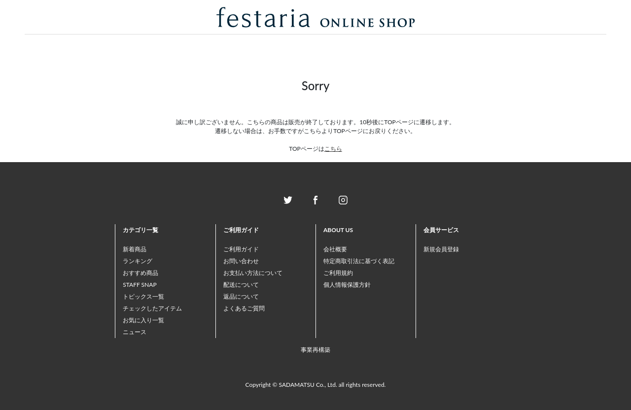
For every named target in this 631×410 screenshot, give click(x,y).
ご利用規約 (338, 272)
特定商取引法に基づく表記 (358, 261)
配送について (241, 284)
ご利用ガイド (241, 249)
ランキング (137, 261)
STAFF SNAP (139, 284)
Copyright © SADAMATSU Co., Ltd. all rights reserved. (315, 384)
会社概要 (335, 249)
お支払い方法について (252, 272)
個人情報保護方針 (347, 284)
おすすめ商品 (140, 272)
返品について (241, 296)
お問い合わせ (241, 261)
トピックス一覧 (143, 296)
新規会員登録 (441, 249)
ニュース (134, 332)
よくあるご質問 (244, 308)
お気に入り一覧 (143, 320)
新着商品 (134, 249)
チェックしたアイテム (152, 308)
